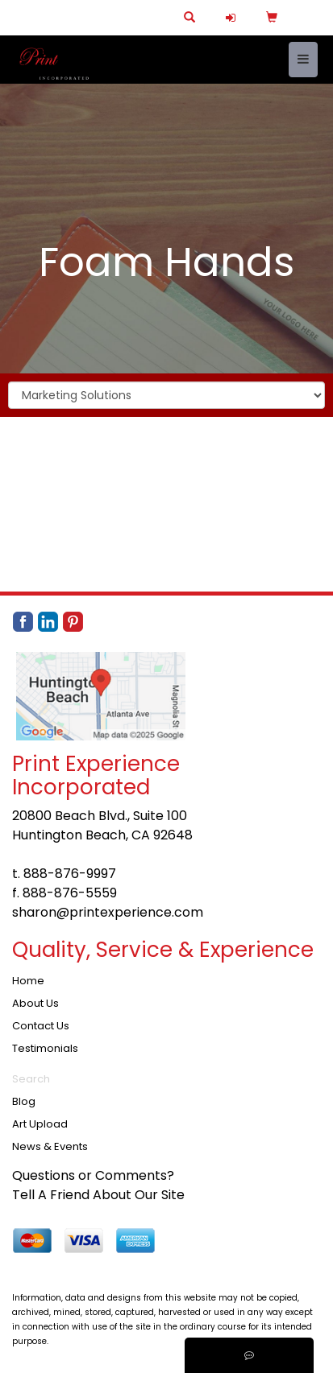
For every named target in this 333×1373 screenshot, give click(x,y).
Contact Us (40, 1025)
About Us (35, 1003)
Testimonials (45, 1048)
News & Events (50, 1146)
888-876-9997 (69, 873)
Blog (23, 1101)
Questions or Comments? (93, 1175)
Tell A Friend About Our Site (98, 1194)
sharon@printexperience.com (107, 912)
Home (28, 980)
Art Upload (40, 1124)
